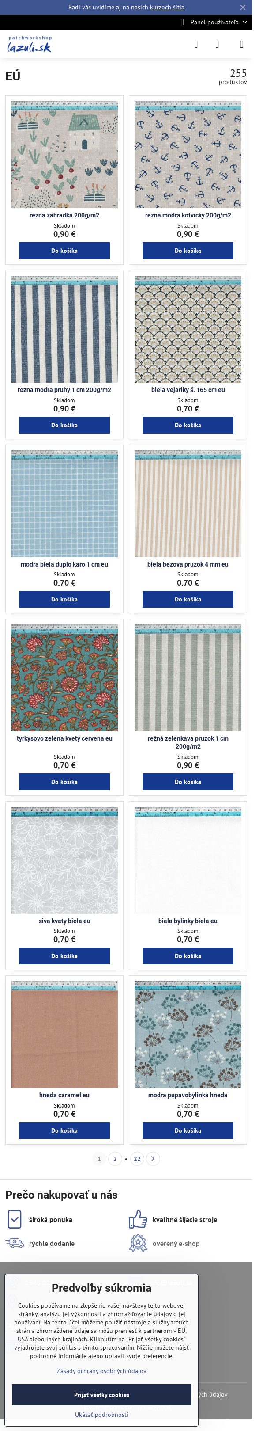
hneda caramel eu (64, 1095)
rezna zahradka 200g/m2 (64, 215)
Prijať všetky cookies (101, 1395)
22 (137, 1159)
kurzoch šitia (167, 7)
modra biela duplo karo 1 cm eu (64, 564)
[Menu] (241, 44)
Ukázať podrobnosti (101, 1415)
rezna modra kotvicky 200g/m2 (188, 215)
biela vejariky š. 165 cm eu (188, 389)
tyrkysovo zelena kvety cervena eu (65, 738)
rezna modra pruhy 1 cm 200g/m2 (64, 389)
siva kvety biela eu (64, 921)
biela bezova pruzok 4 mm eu (188, 564)
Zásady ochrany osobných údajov (101, 1371)
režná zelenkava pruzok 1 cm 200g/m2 (188, 742)
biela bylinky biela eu (188, 921)
